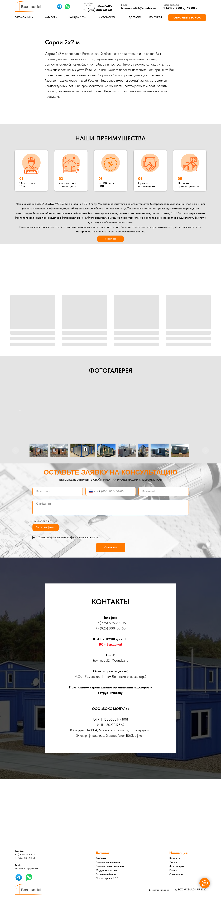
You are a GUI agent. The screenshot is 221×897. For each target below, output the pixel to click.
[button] (187, 17)
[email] (163, 491)
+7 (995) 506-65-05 (110, 623)
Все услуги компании (159, 890)
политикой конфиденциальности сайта (76, 537)
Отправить (110, 547)
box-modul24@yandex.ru (138, 8)
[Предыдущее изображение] (15, 450)
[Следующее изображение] (205, 450)
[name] (57, 491)
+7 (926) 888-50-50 (97, 10)
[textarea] (110, 507)
